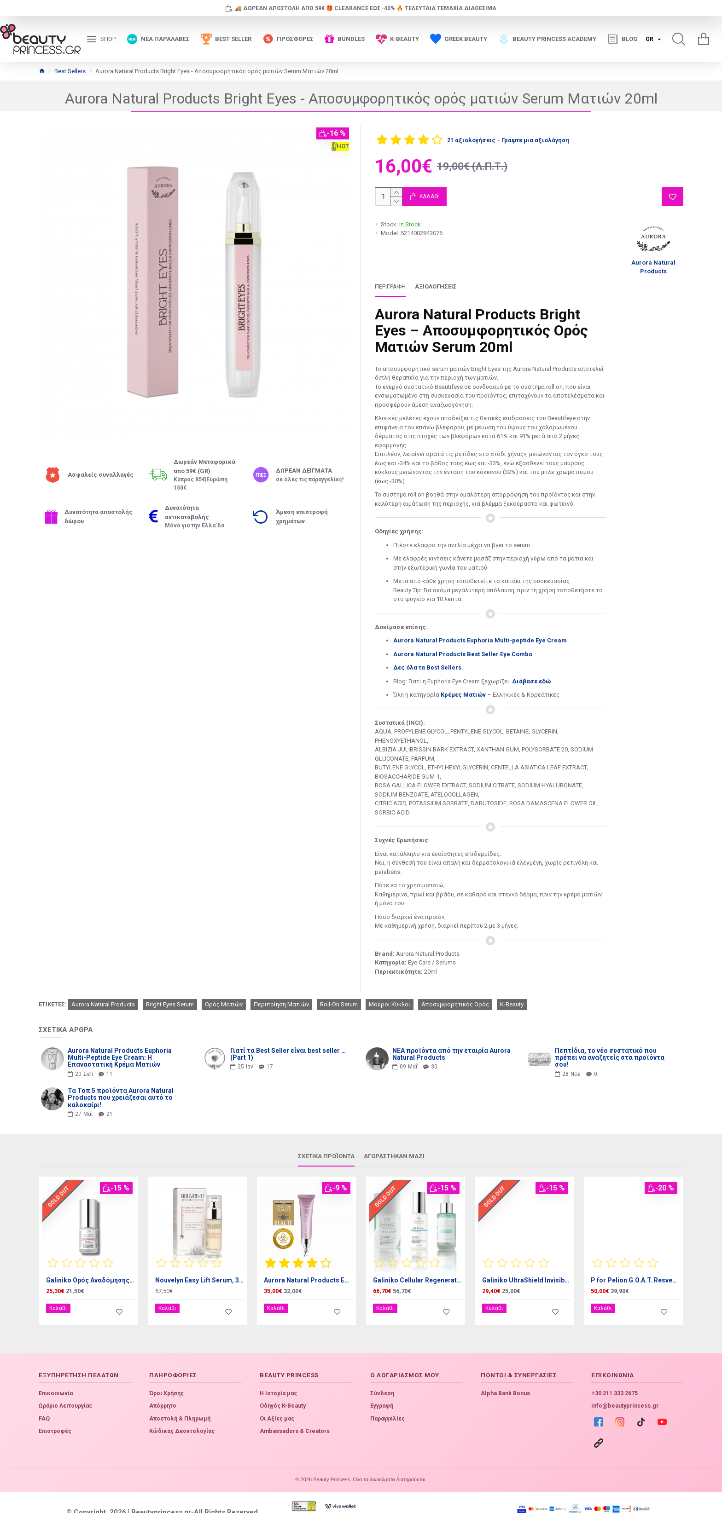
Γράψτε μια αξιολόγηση (536, 140)
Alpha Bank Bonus (505, 1375)
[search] (678, 39)
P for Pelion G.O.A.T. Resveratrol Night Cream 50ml (635, 1268)
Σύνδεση (382, 1375)
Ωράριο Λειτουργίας (65, 1387)
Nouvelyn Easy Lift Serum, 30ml (199, 1268)
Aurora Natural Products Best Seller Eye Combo (462, 654)
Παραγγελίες (387, 1400)
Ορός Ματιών (224, 992)
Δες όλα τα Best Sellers (427, 667)
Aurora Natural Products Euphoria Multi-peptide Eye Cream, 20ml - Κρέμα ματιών (308, 1268)
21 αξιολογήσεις (471, 140)
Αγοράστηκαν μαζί (394, 1144)
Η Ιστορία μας (278, 1375)
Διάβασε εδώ (532, 681)
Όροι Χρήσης (166, 1375)
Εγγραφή (381, 1387)
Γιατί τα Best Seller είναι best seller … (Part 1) (288, 1043)
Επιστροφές (55, 1412)
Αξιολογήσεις (436, 286)
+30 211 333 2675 (614, 1375)
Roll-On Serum (339, 992)
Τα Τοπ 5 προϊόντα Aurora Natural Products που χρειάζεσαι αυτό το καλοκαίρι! (121, 1086)
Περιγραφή (390, 286)
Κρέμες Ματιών (463, 694)
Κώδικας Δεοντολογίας (182, 1412)
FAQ (44, 1400)
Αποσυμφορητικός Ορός (455, 992)
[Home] (42, 71)
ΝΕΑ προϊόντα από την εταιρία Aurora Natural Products (451, 1043)
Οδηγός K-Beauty (283, 1387)
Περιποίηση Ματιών (281, 992)
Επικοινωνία (56, 1375)
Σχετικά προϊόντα (326, 1144)
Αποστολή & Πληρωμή (179, 1400)
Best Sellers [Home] (70, 71)
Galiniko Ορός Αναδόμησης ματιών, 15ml (90, 1268)
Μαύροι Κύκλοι (389, 992)
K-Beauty (512, 992)
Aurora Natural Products (103, 992)
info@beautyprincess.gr (624, 1387)
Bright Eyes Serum (170, 992)
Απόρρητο (162, 1387)
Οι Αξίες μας (277, 1400)
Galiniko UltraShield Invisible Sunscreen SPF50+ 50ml (526, 1268)
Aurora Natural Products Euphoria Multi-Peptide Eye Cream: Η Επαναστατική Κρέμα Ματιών (120, 1046)
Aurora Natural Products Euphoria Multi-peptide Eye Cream (480, 640)
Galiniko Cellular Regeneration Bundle (417, 1268)
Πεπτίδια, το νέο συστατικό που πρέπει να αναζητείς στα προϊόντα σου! (609, 1046)
